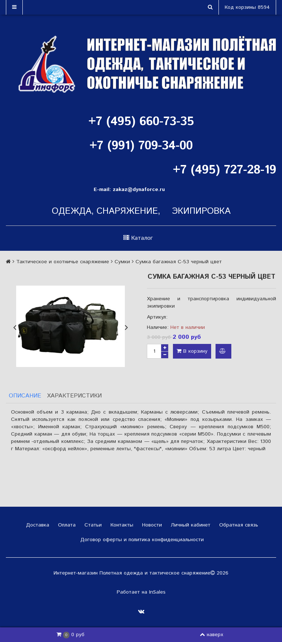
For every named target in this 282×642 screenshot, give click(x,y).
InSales (157, 592)
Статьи (92, 525)
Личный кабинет (189, 525)
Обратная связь (237, 525)
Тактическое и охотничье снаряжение (62, 261)
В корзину (192, 351)
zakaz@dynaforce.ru (139, 189)
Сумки (122, 261)
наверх (211, 634)
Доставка (36, 525)
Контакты (121, 525)
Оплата (66, 525)
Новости (151, 525)
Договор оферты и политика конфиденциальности (141, 539)
